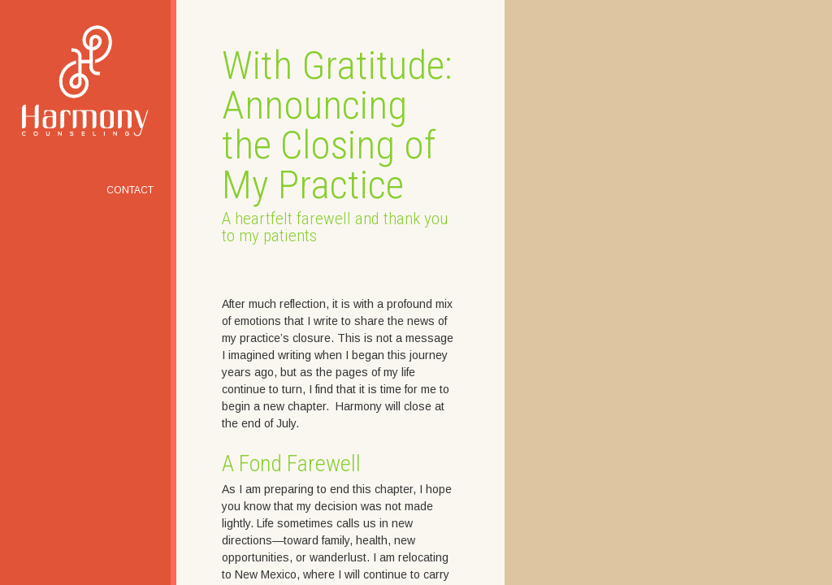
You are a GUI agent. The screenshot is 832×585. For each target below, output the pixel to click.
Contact (130, 190)
